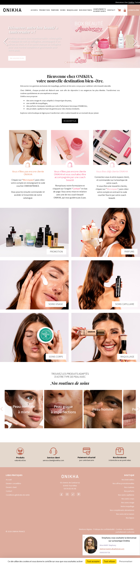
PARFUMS (55, 10)
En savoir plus (17, 58)
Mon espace (28, 179)
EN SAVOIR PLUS (70, 121)
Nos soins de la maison (125, 514)
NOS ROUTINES (85, 10)
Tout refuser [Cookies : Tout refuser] (109, 561)
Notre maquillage (127, 506)
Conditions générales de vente (18, 495)
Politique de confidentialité (104, 529)
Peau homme (102, 409)
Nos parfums (129, 491)
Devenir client (11, 487)
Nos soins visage (127, 502)
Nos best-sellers (128, 479)
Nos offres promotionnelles (123, 483)
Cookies (119, 529)
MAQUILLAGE (72, 10)
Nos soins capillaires (126, 495)
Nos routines (129, 487)
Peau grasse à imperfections (63, 409)
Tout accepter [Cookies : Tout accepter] (93, 561)
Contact (111, 10)
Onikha (136, 2)
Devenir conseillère (13, 483)
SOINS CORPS (56, 356)
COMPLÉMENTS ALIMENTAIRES (99, 10)
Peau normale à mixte (24, 409)
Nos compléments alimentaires (122, 510)
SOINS (62, 10)
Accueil (34, 10)
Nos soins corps (128, 498)
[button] (7, 42)
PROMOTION (44, 10)
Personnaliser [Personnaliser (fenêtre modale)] (125, 561)
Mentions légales (85, 529)
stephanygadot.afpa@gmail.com (112, 549)
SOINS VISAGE (56, 304)
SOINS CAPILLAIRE (124, 304)
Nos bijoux (130, 518)
